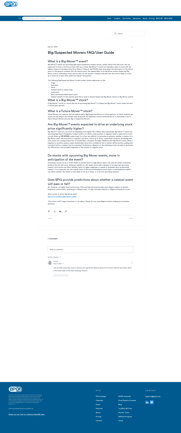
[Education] (136, 18)
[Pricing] (152, 18)
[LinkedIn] (147, 402)
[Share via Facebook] (49, 211)
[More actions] (131, 46)
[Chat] (109, 18)
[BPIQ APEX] (168, 18)
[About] (145, 18)
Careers (99, 421)
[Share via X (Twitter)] (54, 211)
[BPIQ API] (159, 18)
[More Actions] (131, 262)
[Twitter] (151, 402)
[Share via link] (66, 211)
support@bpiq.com (152, 396)
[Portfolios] (126, 18)
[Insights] (117, 18)
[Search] (128, 33)
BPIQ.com (30, 408)
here (18, 402)
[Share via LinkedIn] (60, 211)
